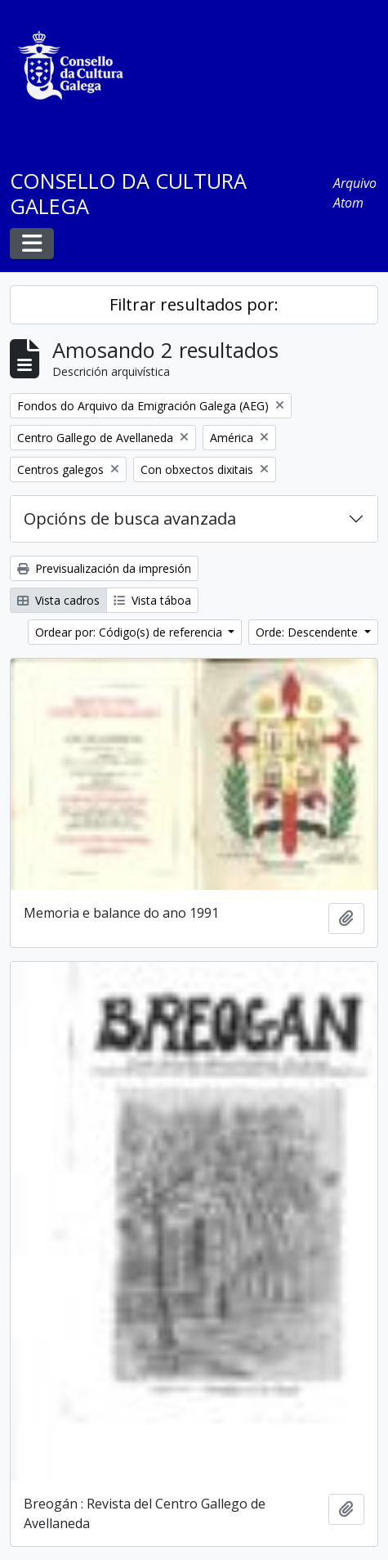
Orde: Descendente (308, 632)
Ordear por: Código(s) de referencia (130, 632)
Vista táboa (152, 600)
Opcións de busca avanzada (130, 518)
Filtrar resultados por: (194, 304)
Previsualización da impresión (104, 568)
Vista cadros (58, 600)
